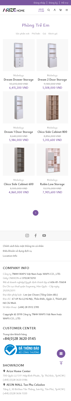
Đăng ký (53, 2)
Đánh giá (52, 33)
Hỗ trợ (64, 2)
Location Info (10, 255)
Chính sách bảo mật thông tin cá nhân (23, 246)
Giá (44, 33)
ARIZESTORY (41, 10)
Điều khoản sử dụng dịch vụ (17, 250)
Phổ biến (36, 33)
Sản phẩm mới (22, 33)
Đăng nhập (39, 2)
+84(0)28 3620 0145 (19, 338)
